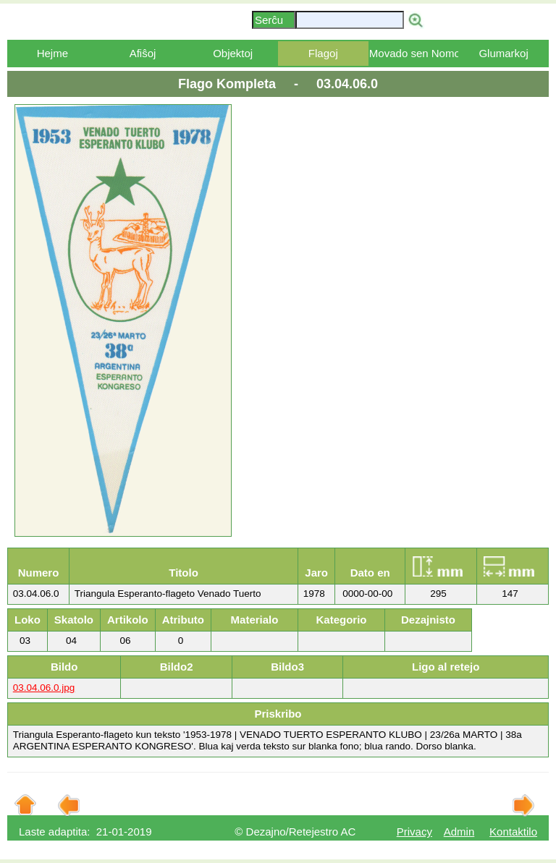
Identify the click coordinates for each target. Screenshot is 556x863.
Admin (459, 831)
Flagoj (323, 53)
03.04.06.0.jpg (44, 687)
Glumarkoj (503, 53)
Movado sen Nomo (413, 53)
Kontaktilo (513, 831)
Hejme (52, 53)
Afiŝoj (143, 53)
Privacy (414, 831)
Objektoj (233, 53)
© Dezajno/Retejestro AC (295, 831)
